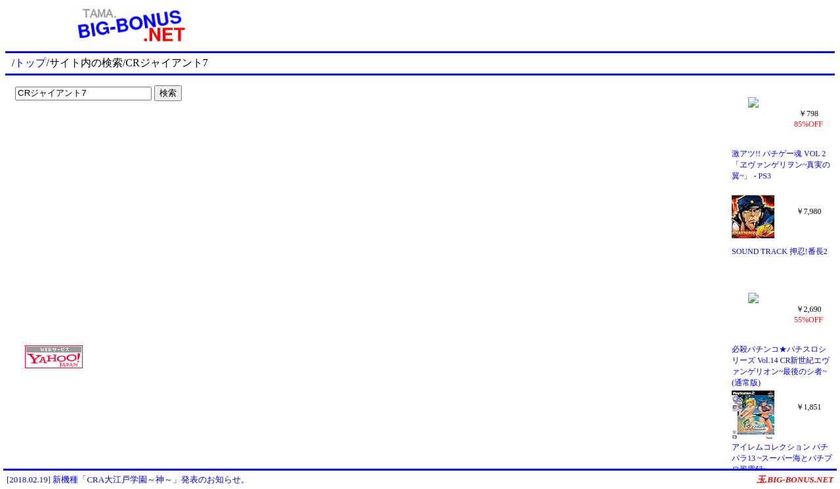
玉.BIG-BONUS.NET (795, 479)
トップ (30, 62)
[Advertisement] (92, 132)
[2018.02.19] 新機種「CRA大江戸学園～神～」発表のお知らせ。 (128, 479)
